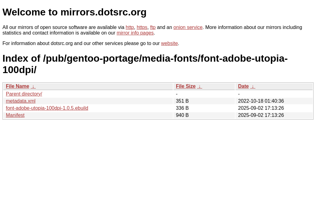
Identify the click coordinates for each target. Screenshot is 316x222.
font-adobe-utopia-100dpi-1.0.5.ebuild (47, 108)
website (169, 43)
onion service (187, 27)
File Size (186, 86)
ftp (153, 27)
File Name (17, 86)
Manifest (15, 115)
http (130, 27)
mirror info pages (135, 32)
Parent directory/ (24, 94)
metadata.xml (20, 101)
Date (243, 86)
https (142, 27)
